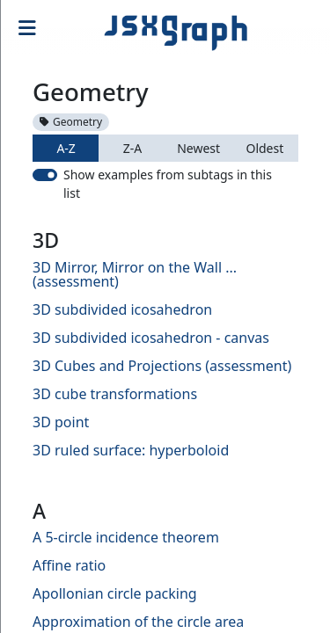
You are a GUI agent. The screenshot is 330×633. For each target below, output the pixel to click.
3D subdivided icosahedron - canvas (151, 337)
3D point (61, 422)
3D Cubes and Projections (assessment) (162, 365)
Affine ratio (69, 565)
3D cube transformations (115, 394)
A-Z (65, 148)
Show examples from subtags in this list (167, 183)
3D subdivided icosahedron (122, 309)
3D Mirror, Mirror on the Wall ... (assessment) (135, 274)
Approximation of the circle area (138, 621)
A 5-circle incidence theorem (126, 537)
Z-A (132, 148)
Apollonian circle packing (115, 593)
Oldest (264, 148)
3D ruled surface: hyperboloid (131, 450)
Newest (198, 148)
